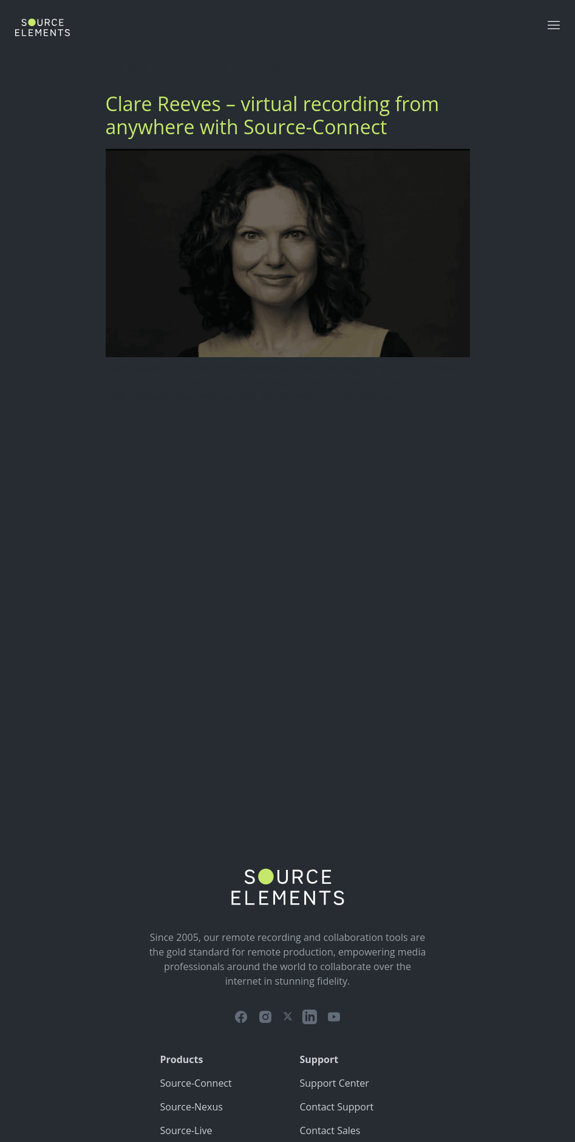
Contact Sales (330, 1130)
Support (319, 1059)
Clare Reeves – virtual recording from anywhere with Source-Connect (273, 115)
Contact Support (337, 1106)
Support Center (334, 1083)
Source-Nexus (191, 1106)
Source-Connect (196, 1083)
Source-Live (186, 1130)
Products (181, 1059)
